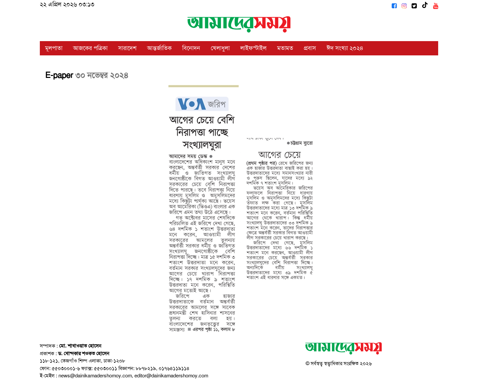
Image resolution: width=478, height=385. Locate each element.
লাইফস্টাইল (253, 48)
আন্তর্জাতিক (159, 48)
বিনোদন (191, 48)
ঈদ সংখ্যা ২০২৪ (345, 48)
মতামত (285, 48)
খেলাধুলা (220, 48)
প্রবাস (310, 48)
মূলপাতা (53, 48)
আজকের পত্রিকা (90, 48)
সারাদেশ (127, 48)
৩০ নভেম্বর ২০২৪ (101, 75)
